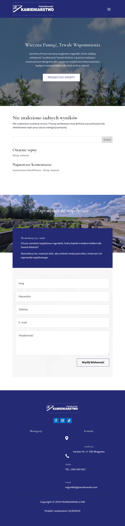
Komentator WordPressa (27, 170)
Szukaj (107, 139)
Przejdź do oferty (61, 77)
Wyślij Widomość (93, 362)
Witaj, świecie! (21, 155)
